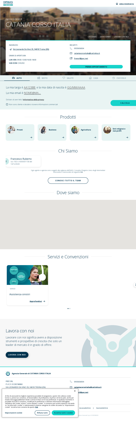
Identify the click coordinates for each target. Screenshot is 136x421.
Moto (42, 78)
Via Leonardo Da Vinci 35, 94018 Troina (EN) (31, 49)
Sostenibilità (102, 409)
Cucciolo (119, 78)
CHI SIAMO (92, 37)
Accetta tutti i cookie (63, 413)
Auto (17, 78)
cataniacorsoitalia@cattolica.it (87, 53)
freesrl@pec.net (81, 58)
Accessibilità (85, 409)
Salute (67, 78)
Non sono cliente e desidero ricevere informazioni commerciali (33, 104)
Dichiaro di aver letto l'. (25, 100)
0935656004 (79, 48)
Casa (93, 78)
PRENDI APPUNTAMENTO (96, 67)
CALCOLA (114, 103)
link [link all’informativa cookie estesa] (36, 407)
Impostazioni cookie (13, 413)
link (82, 172)
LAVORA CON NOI (121, 37)
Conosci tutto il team (68, 180)
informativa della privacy (33, 99)
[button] (69, 308)
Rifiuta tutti (42, 413)
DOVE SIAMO (105, 37)
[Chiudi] (74, 391)
